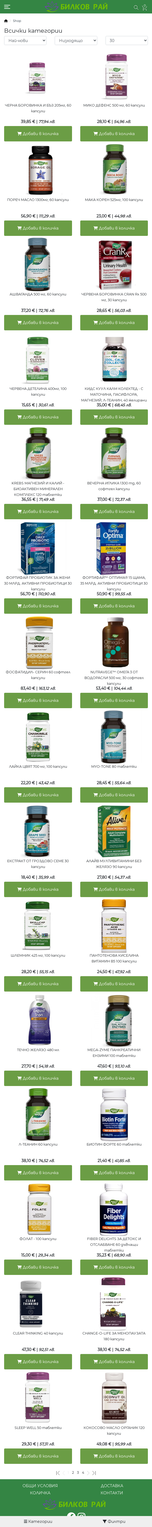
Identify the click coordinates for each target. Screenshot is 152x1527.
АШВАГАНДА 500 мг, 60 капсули (38, 294)
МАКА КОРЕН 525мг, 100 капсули (114, 200)
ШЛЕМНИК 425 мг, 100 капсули (38, 955)
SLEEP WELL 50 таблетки (38, 1428)
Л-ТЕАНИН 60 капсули (38, 1144)
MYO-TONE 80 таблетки (114, 766)
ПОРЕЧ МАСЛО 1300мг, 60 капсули (38, 200)
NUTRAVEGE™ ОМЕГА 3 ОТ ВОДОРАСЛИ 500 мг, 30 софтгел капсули (114, 678)
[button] (136, 7)
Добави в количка (38, 133)
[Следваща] (88, 1472)
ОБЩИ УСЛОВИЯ (40, 1485)
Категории (38, 1521)
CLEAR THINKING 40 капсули (38, 1333)
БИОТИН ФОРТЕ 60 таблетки (114, 1144)
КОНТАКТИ (112, 1492)
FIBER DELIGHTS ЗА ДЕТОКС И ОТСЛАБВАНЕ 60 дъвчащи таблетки (114, 1244)
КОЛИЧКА (40, 1492)
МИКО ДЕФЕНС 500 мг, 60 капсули (114, 105)
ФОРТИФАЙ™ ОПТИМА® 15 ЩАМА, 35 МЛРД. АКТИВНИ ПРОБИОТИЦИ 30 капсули (114, 583)
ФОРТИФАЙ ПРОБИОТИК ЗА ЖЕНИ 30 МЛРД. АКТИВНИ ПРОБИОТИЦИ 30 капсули (38, 583)
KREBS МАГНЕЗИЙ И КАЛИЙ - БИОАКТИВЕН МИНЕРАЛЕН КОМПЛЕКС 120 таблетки (38, 489)
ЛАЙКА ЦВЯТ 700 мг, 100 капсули (38, 766)
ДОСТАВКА (112, 1485)
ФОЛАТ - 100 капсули (38, 1239)
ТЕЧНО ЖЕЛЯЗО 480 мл (38, 1050)
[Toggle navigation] (7, 7)
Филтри (114, 1521)
